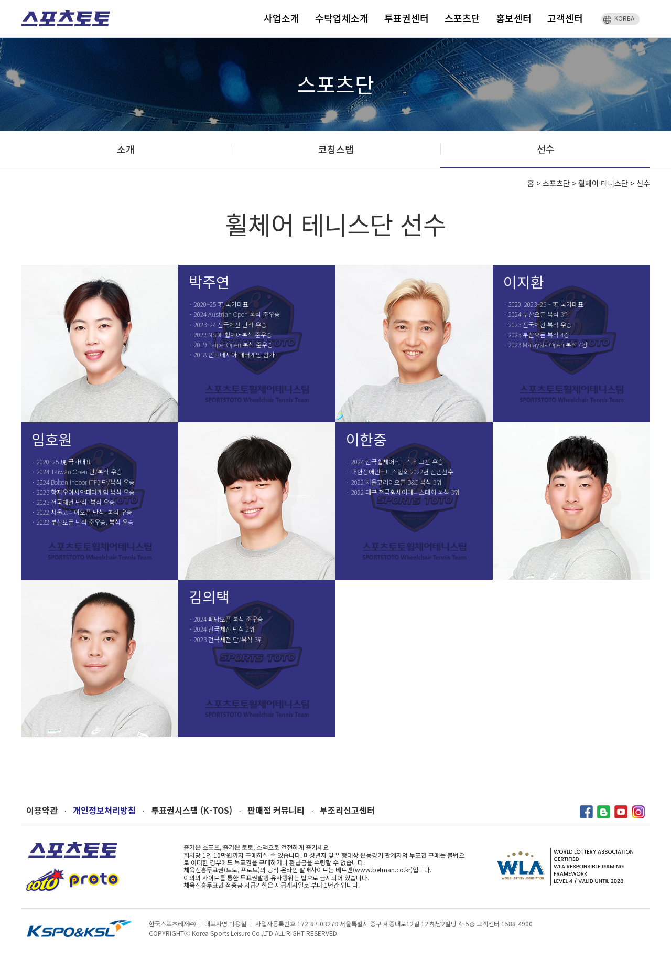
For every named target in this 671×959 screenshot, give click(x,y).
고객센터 (565, 18)
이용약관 (42, 810)
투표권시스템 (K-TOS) (191, 810)
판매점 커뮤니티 (276, 810)
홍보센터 (514, 18)
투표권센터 (406, 18)
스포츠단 (462, 18)
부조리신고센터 (347, 810)
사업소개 (281, 18)
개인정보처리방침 (104, 810)
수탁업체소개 (342, 18)
